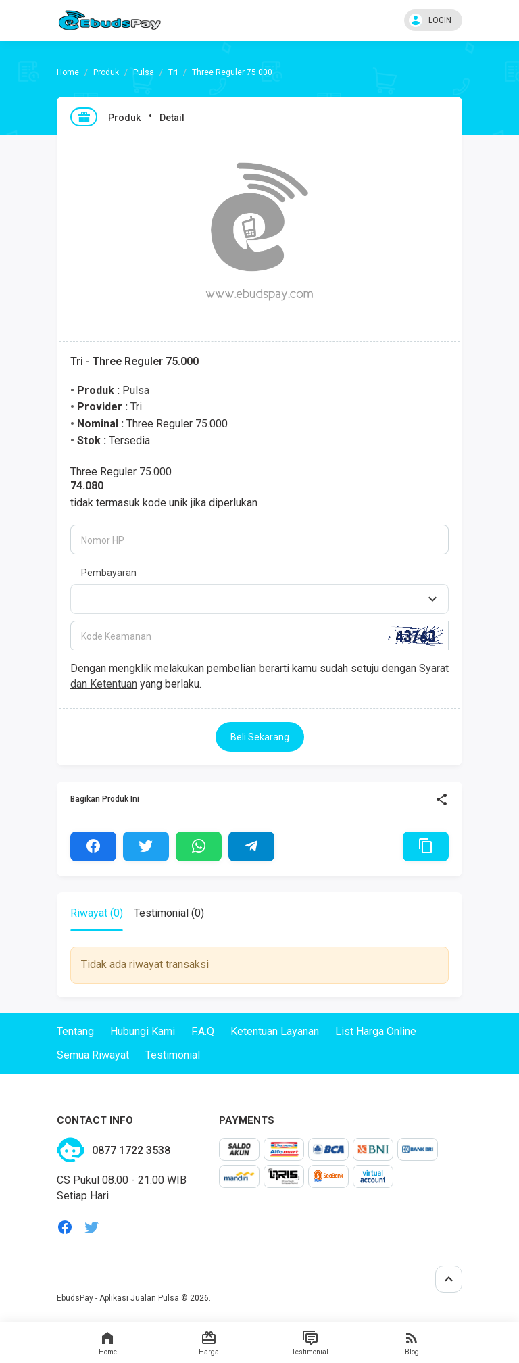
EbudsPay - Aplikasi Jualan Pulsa (118, 1298)
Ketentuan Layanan (274, 1031)
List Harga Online (375, 1031)
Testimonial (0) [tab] (169, 913)
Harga (209, 1343)
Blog (411, 1343)
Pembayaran (109, 572)
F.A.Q (202, 1031)
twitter (92, 1227)
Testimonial (310, 1343)
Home (107, 1343)
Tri (173, 72)
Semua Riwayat (93, 1055)
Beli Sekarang (259, 737)
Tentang (75, 1031)
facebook (65, 1227)
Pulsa (143, 72)
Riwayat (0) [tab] (96, 913)
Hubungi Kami (142, 1031)
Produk (106, 72)
